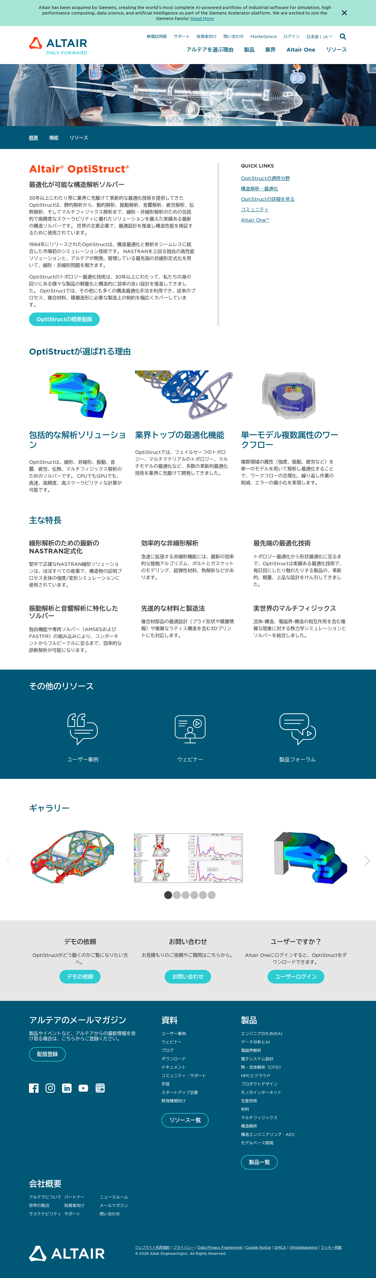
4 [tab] (192, 895)
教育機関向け (173, 1100)
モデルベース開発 (257, 1142)
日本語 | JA (317, 36)
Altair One (300, 49)
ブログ (167, 1050)
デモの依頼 (80, 976)
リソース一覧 (185, 1120)
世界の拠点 (39, 1205)
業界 (270, 49)
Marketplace (263, 36)
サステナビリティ (45, 1213)
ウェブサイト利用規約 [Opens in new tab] (152, 1247)
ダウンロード (173, 1058)
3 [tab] (184, 895)
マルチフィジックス (259, 1117)
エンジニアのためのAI (261, 1033)
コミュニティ (255, 209)
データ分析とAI (255, 1041)
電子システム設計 (257, 1058)
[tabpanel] (71, 858)
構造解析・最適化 (259, 188)
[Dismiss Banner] (344, 13)
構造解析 (249, 1125)
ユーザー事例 (173, 1033)
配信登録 (47, 1054)
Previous (9, 861)
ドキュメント (173, 1067)
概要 (33, 137)
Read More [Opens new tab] (202, 18)
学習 (165, 1083)
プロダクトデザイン (259, 1083)
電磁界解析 (251, 1050)
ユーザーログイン (296, 976)
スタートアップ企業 (179, 1092)
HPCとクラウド (255, 1075)
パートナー (74, 1196)
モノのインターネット (261, 1092)
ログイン (292, 36)
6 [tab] (210, 895)
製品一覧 (259, 1162)
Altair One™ (255, 220)
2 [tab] (175, 895)
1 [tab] (166, 895)
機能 (54, 137)
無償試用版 (157, 36)
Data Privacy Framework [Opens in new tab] (220, 1247)
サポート (182, 36)
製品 (249, 49)
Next (367, 861)
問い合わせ (234, 36)
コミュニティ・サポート (183, 1075)
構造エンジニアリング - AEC (268, 1134)
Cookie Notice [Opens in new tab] (258, 1247)
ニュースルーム (114, 1196)
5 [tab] (201, 895)
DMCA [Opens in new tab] (280, 1247)
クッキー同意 (331, 1248)
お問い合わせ (188, 976)
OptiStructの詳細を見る (268, 199)
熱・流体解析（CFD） (262, 1067)
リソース (336, 49)
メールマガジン (114, 1205)
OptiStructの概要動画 (64, 319)
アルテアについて (45, 1196)
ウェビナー (171, 1041)
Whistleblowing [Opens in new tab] (303, 1247)
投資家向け (207, 36)
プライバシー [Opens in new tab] (183, 1247)
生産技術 (249, 1100)
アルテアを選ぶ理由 (209, 49)
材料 (245, 1109)
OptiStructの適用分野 (265, 178)
